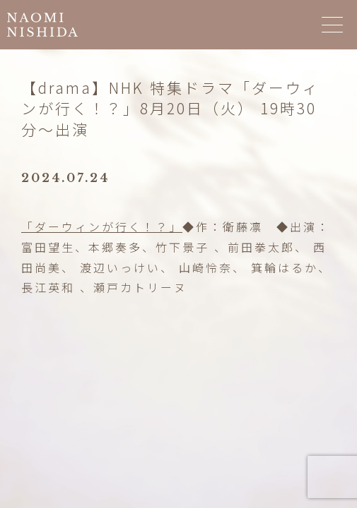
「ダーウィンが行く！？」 (101, 226)
